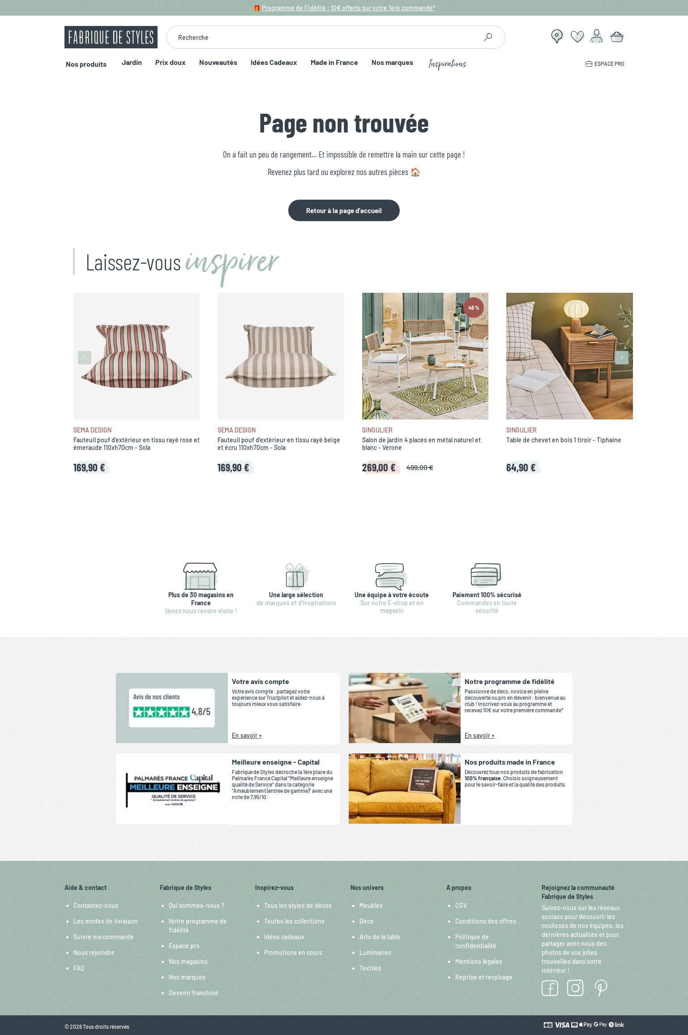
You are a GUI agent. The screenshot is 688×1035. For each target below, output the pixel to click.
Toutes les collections (294, 921)
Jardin (129, 62)
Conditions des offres (485, 921)
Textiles (370, 968)
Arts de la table (380, 937)
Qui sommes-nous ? (196, 905)
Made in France (331, 62)
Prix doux (167, 62)
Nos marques (389, 62)
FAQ (78, 968)
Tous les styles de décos (298, 905)
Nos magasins (188, 961)
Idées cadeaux (284, 937)
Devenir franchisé (193, 993)
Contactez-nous (95, 905)
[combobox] (322, 37)
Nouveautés (215, 62)
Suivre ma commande (103, 937)
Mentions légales (478, 961)
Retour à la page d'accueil (344, 210)
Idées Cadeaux (271, 62)
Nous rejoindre (94, 952)
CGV (461, 905)
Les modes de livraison (105, 921)
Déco (366, 921)
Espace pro (184, 945)
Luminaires (375, 952)
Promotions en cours (293, 952)
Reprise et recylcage (484, 977)
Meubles (371, 905)
